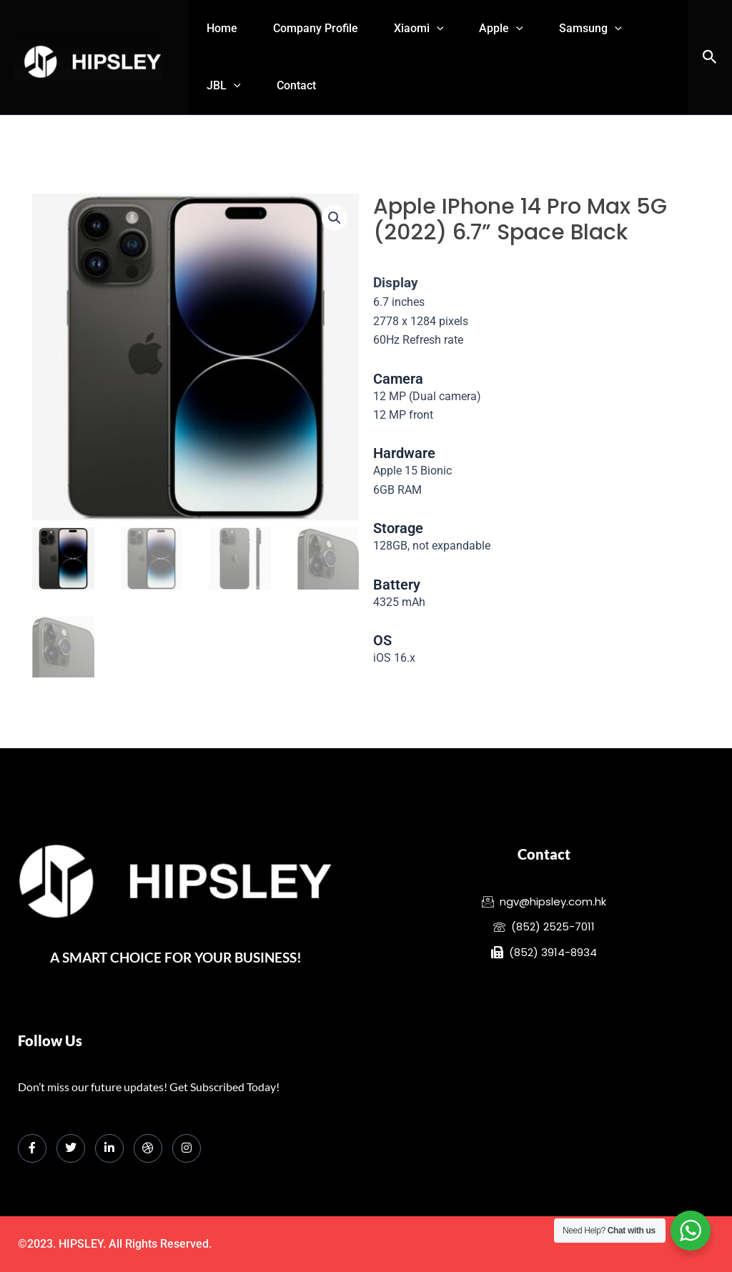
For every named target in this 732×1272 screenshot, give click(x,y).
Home (225, 28)
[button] (710, 57)
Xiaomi (437, 28)
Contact (307, 85)
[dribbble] (148, 1148)
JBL (227, 85)
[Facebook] (32, 1148)
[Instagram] (186, 1148)
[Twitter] (70, 1148)
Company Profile (326, 28)
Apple (527, 28)
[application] (454, 28)
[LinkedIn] (109, 1148)
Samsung (622, 28)
